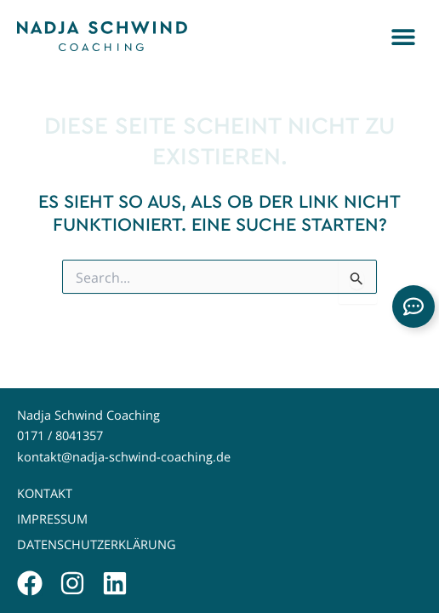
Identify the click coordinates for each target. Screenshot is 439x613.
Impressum (52, 519)
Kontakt (44, 493)
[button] (403, 36)
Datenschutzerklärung (96, 544)
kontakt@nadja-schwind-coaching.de (124, 457)
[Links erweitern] (413, 306)
